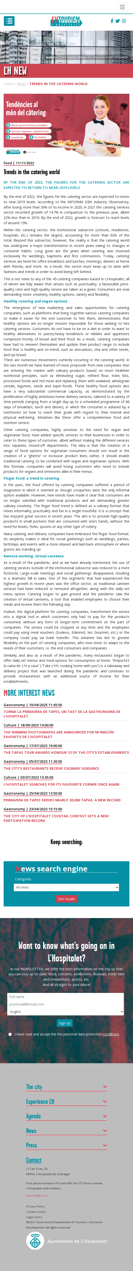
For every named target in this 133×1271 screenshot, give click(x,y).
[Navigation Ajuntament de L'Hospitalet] (122, 7)
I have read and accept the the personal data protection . (67, 1034)
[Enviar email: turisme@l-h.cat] (36, 1195)
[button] (66, 1087)
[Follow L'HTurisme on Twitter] (117, 21)
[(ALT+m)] (9, 21)
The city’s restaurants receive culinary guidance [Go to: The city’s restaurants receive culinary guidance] (51, 768)
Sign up (64, 1023)
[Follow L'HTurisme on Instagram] (124, 21)
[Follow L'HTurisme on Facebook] (112, 21)
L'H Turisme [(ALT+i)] (66, 21)
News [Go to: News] (21, 83)
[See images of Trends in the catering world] (66, 125)
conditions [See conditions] (111, 1034)
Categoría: (23, 879)
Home (9, 83)
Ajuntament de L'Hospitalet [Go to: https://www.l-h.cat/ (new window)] (9, 7)
